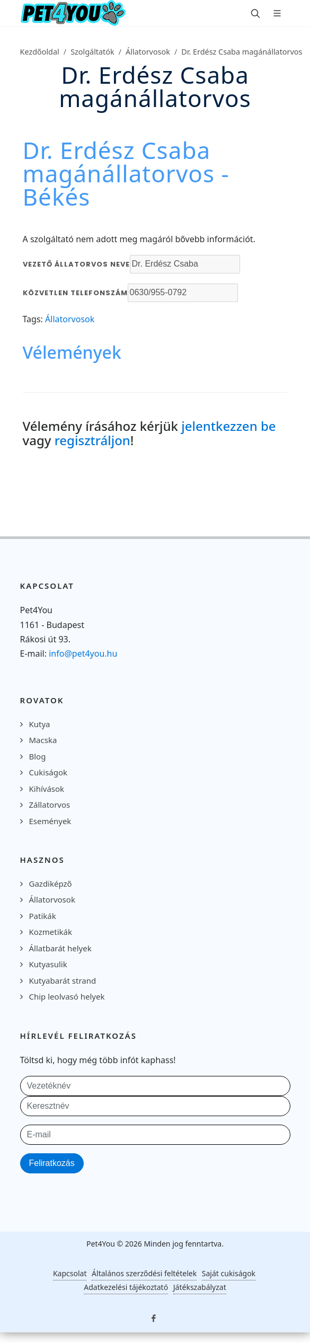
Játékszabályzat (199, 1287)
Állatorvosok (148, 52)
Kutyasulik (48, 964)
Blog (37, 756)
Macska (43, 740)
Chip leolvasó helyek (67, 996)
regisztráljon (92, 440)
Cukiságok (48, 772)
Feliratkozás (52, 1163)
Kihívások (47, 788)
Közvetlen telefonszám (75, 293)
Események (50, 821)
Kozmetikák (50, 931)
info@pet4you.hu (83, 653)
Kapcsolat (70, 1273)
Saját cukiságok (228, 1273)
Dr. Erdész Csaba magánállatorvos (241, 52)
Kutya (39, 724)
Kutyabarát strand (62, 980)
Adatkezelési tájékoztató (126, 1287)
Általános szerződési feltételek (144, 1273)
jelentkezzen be (228, 426)
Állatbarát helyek (60, 948)
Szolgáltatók (92, 52)
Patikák (42, 916)
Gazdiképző (50, 883)
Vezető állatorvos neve (76, 264)
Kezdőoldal (39, 52)
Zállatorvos (49, 804)
